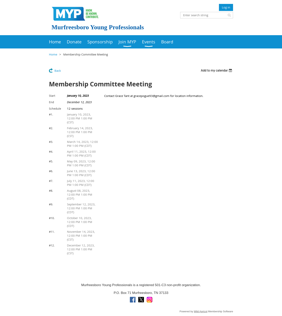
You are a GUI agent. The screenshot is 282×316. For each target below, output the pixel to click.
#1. (51, 114)
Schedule (55, 108)
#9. (51, 204)
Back (57, 71)
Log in (226, 7)
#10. (52, 218)
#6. (51, 171)
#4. (51, 151)
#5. (51, 161)
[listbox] (217, 70)
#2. (51, 128)
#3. (51, 142)
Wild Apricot (200, 311)
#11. (52, 232)
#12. (52, 245)
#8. (51, 190)
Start (52, 96)
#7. (51, 181)
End (51, 102)
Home (53, 54)
